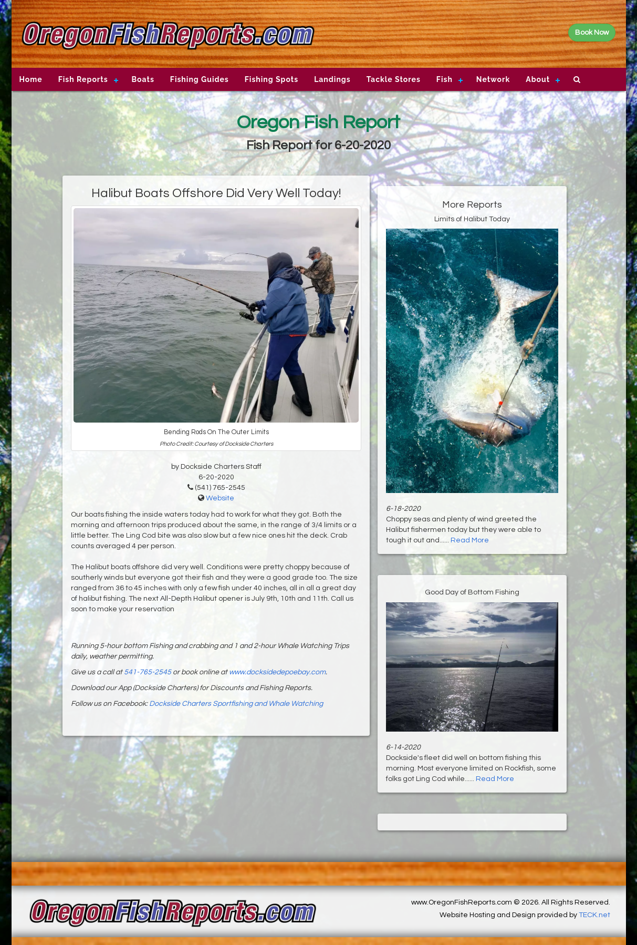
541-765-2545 (147, 672)
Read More (470, 540)
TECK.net (594, 915)
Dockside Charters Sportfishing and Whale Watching (236, 703)
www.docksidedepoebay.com (277, 672)
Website (220, 498)
